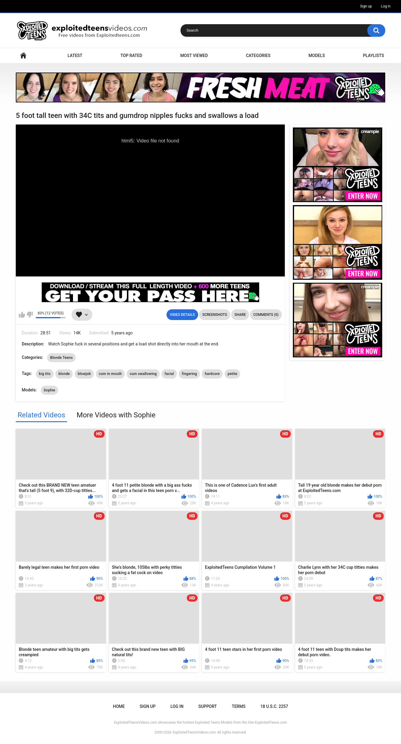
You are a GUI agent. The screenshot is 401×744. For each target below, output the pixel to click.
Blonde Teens (61, 358)
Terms (238, 706)
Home (23, 55)
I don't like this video (30, 315)
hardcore (212, 374)
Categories (258, 55)
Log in (386, 6)
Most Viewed (194, 55)
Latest (75, 55)
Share (240, 315)
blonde (64, 374)
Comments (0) (266, 315)
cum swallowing (143, 374)
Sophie (49, 390)
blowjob (84, 374)
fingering (189, 374)
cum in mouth (110, 374)
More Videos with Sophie (116, 415)
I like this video (22, 315)
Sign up (366, 6)
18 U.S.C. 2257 (274, 706)
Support (207, 706)
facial (169, 374)
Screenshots (214, 315)
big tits (44, 374)
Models (317, 55)
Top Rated (131, 55)
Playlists (373, 55)
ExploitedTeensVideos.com (194, 732)
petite (232, 374)
